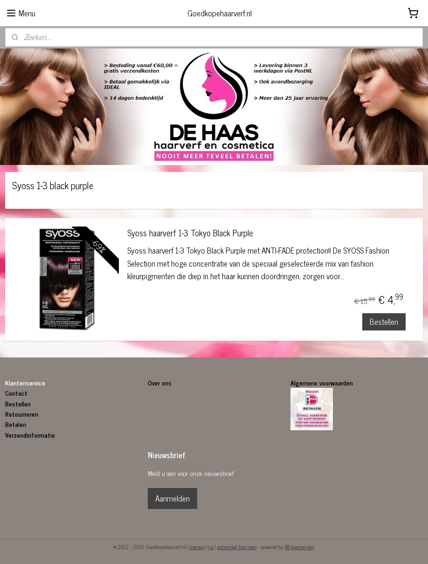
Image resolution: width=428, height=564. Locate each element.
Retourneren (21, 413)
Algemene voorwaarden (321, 382)
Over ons (160, 382)
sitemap (197, 547)
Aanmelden (172, 498)
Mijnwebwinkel (299, 547)
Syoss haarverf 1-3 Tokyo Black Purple (190, 234)
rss (211, 547)
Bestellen (384, 321)
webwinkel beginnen (236, 547)
